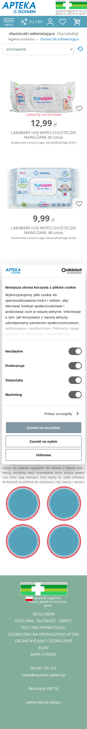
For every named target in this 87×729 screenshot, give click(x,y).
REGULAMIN (44, 614)
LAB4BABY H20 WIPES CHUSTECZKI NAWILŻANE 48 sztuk (43, 233)
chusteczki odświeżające (59, 39)
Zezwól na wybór (43, 441)
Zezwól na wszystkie (44, 428)
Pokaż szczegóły (58, 413)
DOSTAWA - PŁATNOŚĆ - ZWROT (43, 620)
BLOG (43, 647)
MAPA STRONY (43, 654)
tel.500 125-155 (43, 668)
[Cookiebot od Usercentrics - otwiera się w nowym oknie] (62, 271)
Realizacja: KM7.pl (43, 688)
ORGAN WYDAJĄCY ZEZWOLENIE (43, 640)
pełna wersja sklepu (43, 702)
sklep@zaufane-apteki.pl (43, 674)
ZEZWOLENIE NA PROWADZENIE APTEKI (43, 634)
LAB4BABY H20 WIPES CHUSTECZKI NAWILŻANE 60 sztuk (43, 137)
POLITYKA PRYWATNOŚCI (43, 627)
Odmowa (43, 455)
